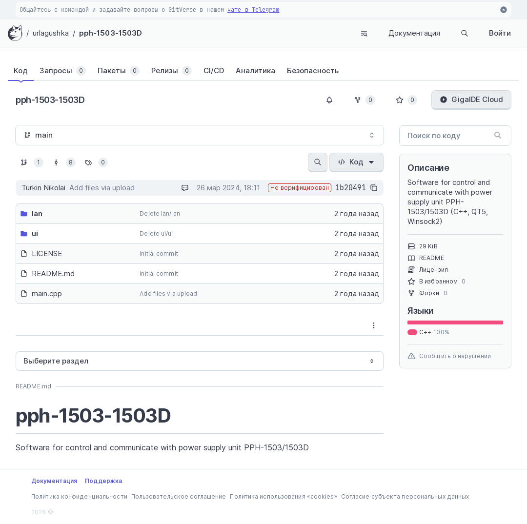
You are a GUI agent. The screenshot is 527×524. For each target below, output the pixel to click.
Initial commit (159, 253)
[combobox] (200, 135)
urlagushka (51, 33)
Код (356, 161)
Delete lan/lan (160, 213)
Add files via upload (168, 293)
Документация (414, 33)
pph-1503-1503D (110, 33)
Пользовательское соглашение (178, 496)
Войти (500, 33)
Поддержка (103, 480)
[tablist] (263, 70)
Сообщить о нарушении (449, 356)
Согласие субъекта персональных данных (405, 496)
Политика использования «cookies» (283, 496)
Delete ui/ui (156, 233)
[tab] (26, 71)
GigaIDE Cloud (471, 99)
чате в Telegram (253, 10)
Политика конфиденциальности (79, 496)
